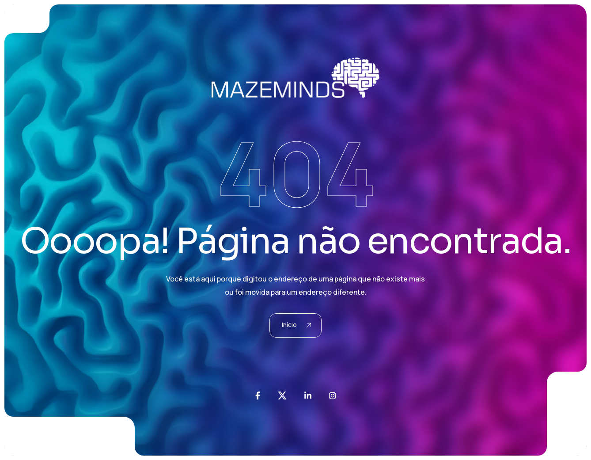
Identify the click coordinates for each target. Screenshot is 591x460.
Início (296, 324)
